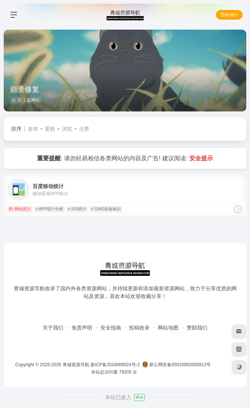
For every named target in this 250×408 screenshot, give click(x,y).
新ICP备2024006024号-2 (115, 364)
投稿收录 (139, 328)
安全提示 (201, 158)
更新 (50, 129)
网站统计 (20, 209)
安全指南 (110, 328)
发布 (33, 129)
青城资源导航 (76, 364)
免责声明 (81, 328)
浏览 (67, 129)
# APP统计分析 (49, 209)
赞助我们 (229, 14)
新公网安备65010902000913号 (177, 364)
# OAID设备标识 (106, 209)
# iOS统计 (77, 209)
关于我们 (53, 328)
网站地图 (168, 328)
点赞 (84, 129)
